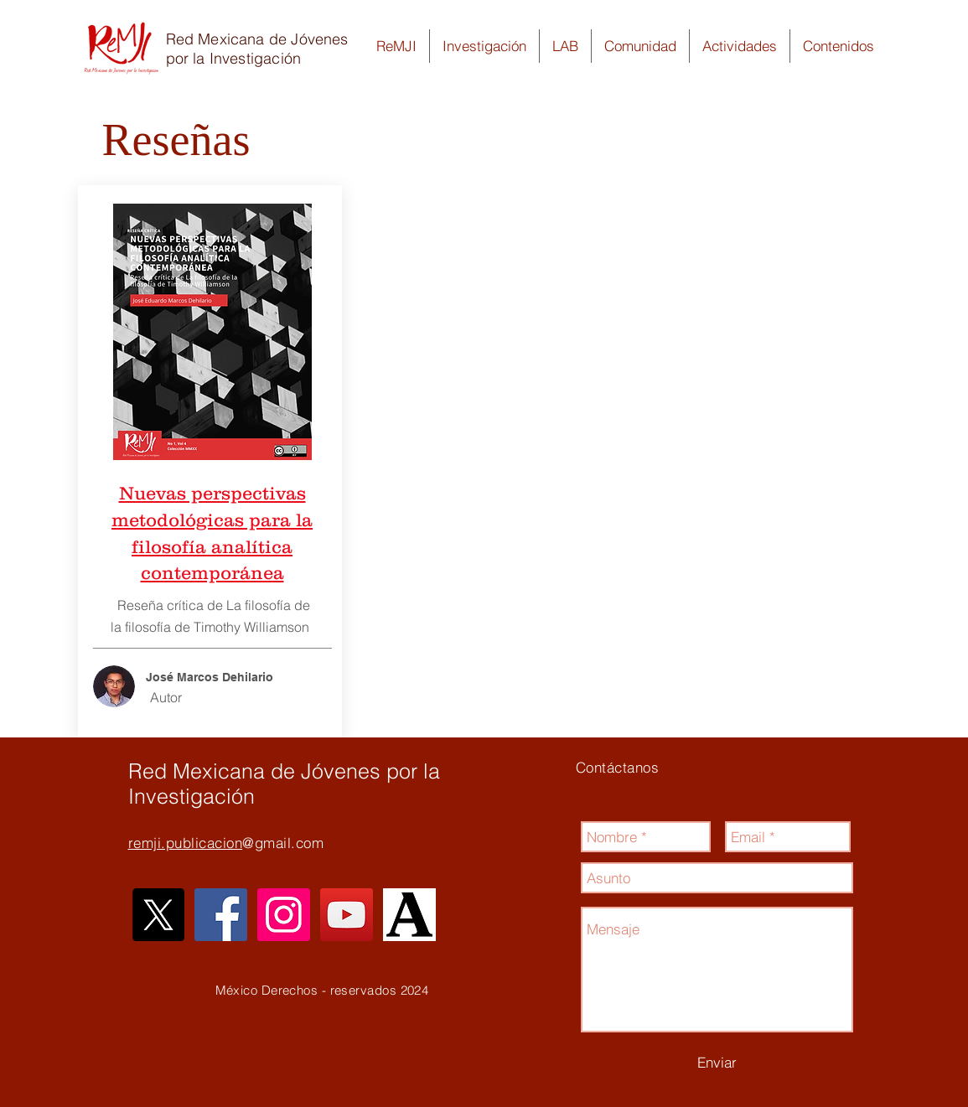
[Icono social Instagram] (283, 914)
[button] (396, 46)
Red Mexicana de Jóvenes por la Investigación (257, 48)
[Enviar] (717, 1062)
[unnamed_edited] (409, 914)
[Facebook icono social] (220, 914)
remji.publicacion (185, 842)
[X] (158, 914)
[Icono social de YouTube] (346, 914)
